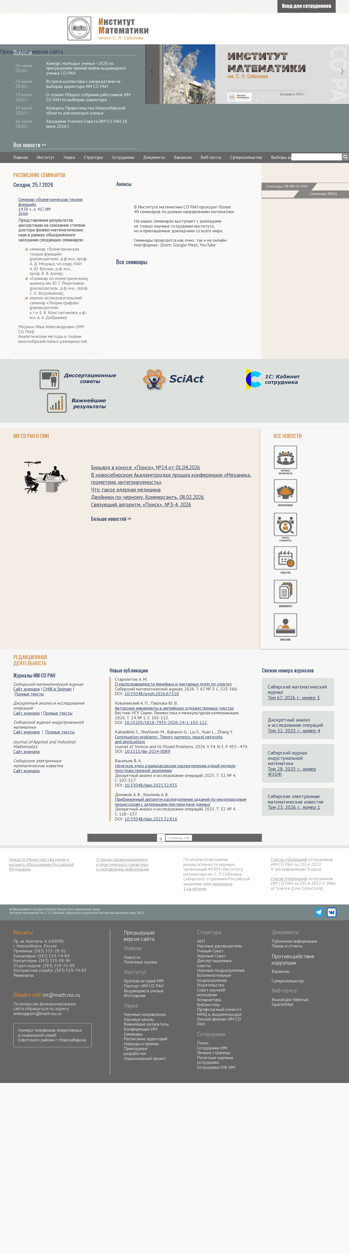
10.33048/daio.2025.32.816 (151, 819)
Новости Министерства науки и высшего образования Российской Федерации (41, 864)
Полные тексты (29, 694)
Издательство (210, 985)
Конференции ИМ (140, 1029)
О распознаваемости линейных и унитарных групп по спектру (173, 684)
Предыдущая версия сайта (31, 51)
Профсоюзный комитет (219, 1009)
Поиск (203, 1043)
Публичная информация (294, 941)
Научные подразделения (220, 970)
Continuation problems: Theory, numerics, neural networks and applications (169, 739)
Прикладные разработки (136, 1051)
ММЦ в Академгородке (219, 1014)
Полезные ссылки (140, 962)
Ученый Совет (210, 951)
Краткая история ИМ (143, 980)
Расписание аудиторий (145, 1038)
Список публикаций (289, 859)
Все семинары (131, 261)
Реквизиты (23, 975)
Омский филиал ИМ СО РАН (219, 1021)
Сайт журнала (26, 689)
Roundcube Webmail (290, 999)
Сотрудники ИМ (212, 1048)
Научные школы (139, 1019)
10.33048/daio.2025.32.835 (151, 785)
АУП (201, 941)
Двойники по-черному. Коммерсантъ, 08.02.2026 (147, 496)
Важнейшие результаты (146, 1024)
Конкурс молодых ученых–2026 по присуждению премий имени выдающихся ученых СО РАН (86, 68)
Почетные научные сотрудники (215, 1060)
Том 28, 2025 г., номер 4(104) (292, 771)
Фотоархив (135, 995)
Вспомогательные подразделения (214, 977)
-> (342, 70)
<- (152, 70)
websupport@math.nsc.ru (37, 1013)
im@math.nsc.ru (61, 994)
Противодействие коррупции (293, 959)
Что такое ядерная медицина (126, 489)
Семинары (133, 1034)
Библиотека (208, 1004)
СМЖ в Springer (57, 689)
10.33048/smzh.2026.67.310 (152, 693)
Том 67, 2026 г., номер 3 (294, 697)
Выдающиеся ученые (144, 990)
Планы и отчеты (287, 946)
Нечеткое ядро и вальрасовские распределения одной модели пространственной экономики (175, 768)
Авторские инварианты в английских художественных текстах (174, 708)
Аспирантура (209, 999)
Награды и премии (141, 1043)
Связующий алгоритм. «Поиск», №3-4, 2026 (141, 504)
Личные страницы (214, 1052)
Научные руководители (219, 946)
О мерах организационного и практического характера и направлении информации (122, 864)
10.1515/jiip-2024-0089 (147, 751)
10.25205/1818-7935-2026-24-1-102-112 (166, 722)
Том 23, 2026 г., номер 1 (294, 807)
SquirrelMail (283, 1004)
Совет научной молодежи (211, 992)
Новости (132, 957)
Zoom (23, 213)
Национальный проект (145, 1058)
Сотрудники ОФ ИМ (216, 1067)
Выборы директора (289, 157)
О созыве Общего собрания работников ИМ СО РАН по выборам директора (88, 97)
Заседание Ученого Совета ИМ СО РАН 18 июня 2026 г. (86, 123)
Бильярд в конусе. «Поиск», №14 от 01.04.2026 (145, 467)
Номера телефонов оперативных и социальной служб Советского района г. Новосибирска (52, 1035)
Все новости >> (29, 144)
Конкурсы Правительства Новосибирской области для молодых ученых (85, 110)
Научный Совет (211, 956)
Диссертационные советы (214, 963)
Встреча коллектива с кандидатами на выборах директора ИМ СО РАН (83, 83)
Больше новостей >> (111, 518)
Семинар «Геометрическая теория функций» (50, 202)
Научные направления (145, 1014)
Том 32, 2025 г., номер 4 (294, 730)
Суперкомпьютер (246, 157)
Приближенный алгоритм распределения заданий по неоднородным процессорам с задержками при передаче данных (180, 801)
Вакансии (183, 157)
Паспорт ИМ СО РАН (144, 985)
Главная (20, 157)
